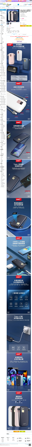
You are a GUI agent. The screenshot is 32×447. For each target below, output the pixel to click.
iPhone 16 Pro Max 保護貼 (3, 94)
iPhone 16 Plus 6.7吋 (2, 85)
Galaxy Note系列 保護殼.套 (3, 139)
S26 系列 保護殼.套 (2, 133)
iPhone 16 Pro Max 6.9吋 (2, 91)
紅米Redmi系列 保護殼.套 (3, 121)
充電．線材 (1, 25)
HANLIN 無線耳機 (2, 52)
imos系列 (2, 177)
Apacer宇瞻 (2, 39)
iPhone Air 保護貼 (2, 71)
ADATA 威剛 (2, 38)
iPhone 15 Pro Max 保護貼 (3, 108)
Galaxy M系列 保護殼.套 (3, 138)
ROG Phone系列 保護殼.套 (3, 111)
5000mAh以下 (2, 21)
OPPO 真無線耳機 (2, 55)
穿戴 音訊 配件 (3, 7)
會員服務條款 (2, 440)
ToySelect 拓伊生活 (2, 185)
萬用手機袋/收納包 (2, 169)
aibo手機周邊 (2, 174)
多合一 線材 (2, 30)
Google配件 (1, 114)
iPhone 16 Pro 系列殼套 (3, 89)
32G (1, 35)
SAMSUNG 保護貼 (2, 141)
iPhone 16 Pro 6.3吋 (2, 88)
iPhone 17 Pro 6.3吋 (2, 72)
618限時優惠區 (2, 16)
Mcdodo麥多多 (2, 180)
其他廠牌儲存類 (2, 42)
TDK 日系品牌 (2, 58)
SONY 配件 (1, 142)
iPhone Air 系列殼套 (3, 70)
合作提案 (8, 440)
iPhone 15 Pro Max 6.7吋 (2, 104)
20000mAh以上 (2, 23)
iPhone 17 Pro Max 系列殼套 (3, 77)
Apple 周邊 (1, 63)
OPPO (1, 159)
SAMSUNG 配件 (2, 132)
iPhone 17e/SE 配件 (2, 80)
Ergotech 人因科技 (2, 47)
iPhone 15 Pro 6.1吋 (2, 101)
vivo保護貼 (2, 148)
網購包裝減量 (13, 440)
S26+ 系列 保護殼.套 (3, 134)
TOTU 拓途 (2, 184)
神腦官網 (3, 438)
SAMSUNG (2, 46)
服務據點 (8, 438)
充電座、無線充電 (2, 26)
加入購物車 (16, 431)
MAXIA (1, 181)
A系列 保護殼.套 (2, 127)
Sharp (1, 152)
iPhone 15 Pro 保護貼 (3, 103)
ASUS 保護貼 (2, 113)
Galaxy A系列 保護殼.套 (3, 137)
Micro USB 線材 (2, 29)
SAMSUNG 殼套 (2, 140)
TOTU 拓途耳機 (2, 59)
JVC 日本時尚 (2, 53)
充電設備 (2, 32)
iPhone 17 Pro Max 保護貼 (3, 79)
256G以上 (2, 37)
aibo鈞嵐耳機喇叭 (2, 51)
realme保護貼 (2, 131)
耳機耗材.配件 (2, 62)
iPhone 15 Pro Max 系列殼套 (3, 106)
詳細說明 (27, 444)
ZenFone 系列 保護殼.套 (3, 110)
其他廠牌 (2, 161)
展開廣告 (30, 0)
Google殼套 (2, 115)
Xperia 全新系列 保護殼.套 (3, 143)
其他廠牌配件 (1, 149)
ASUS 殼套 (2, 112)
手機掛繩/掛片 (2, 168)
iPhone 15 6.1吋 (2, 96)
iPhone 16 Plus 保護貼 (3, 87)
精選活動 (1, 15)
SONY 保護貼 (2, 145)
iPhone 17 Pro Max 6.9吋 (2, 75)
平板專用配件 (1, 155)
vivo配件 (1, 146)
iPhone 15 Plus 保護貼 (3, 100)
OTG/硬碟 (2, 34)
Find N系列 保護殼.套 (3, 126)
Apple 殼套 (2, 64)
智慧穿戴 (1, 43)
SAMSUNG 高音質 (2, 56)
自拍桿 (1, 164)
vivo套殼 (1, 147)
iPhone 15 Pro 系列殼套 (3, 102)
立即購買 (22, 431)
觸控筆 (1, 162)
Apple (1, 44)
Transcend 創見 (2, 41)
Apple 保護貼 (2, 65)
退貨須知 (13, 438)
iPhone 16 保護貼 (2, 84)
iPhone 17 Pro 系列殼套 (3, 73)
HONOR (1, 150)
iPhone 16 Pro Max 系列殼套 (3, 93)
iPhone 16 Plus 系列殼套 (3, 86)
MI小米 (1, 157)
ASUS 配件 (1, 109)
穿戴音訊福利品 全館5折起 (3, 19)
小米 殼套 (2, 122)
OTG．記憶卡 (1, 33)
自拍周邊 (1, 163)
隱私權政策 (3, 441)
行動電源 (8, 7)
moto (1, 158)
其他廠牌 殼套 (2, 153)
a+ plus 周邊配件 (2, 173)
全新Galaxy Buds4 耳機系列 (3, 14)
